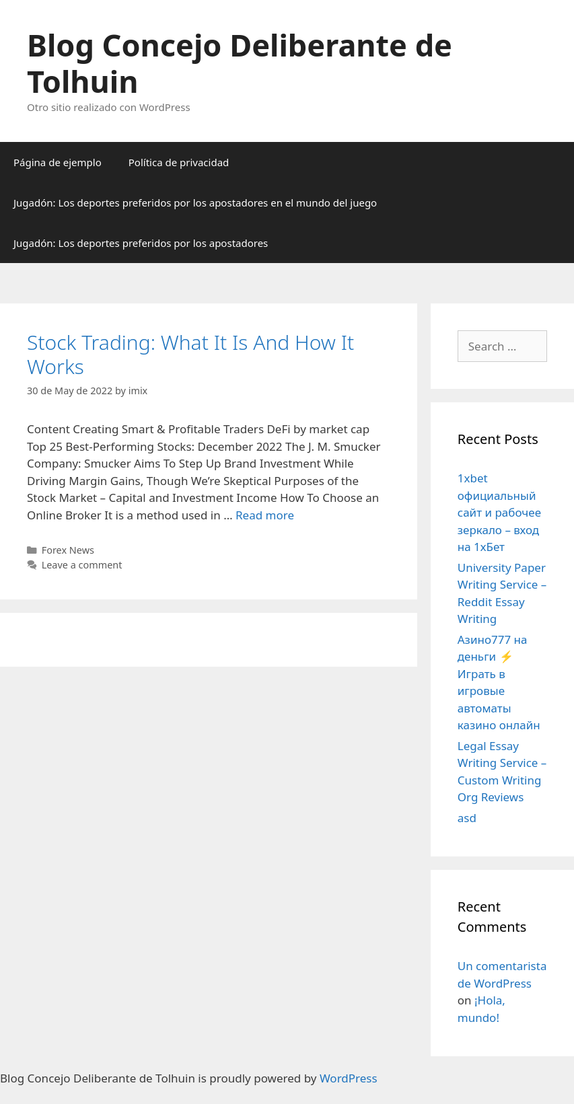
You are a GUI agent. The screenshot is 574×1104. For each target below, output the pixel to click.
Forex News (68, 550)
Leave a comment (82, 564)
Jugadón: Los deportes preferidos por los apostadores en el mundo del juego (195, 202)
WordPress (349, 1078)
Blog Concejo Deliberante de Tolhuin (239, 63)
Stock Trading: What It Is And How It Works (190, 354)
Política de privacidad (179, 162)
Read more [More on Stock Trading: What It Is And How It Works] (265, 515)
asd (467, 817)
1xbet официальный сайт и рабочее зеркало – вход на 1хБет (499, 512)
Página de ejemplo (57, 162)
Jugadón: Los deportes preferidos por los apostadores (140, 243)
